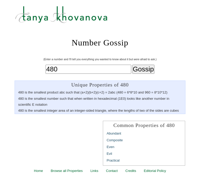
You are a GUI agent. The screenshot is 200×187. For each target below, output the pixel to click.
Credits (131, 171)
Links (94, 171)
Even (110, 147)
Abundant (114, 133)
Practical (113, 160)
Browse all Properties (67, 171)
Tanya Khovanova (106, 17)
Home (38, 171)
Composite (115, 140)
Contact (112, 171)
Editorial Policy (155, 171)
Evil (109, 154)
